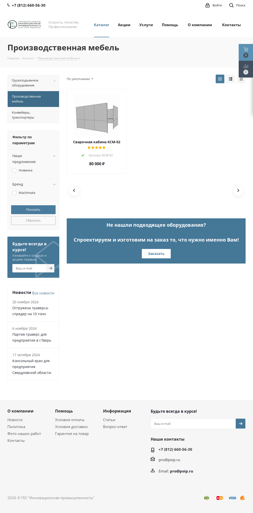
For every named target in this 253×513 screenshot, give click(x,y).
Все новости (43, 292)
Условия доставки (71, 426)
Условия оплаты (69, 419)
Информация (117, 411)
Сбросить (33, 220)
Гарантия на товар (72, 433)
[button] (74, 191)
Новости (15, 419)
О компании (20, 411)
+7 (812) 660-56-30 (175, 449)
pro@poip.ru (169, 459)
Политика (16, 426)
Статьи (109, 419)
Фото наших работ (24, 433)
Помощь (64, 411)
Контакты (16, 440)
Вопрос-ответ (115, 426)
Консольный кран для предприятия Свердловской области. (32, 366)
